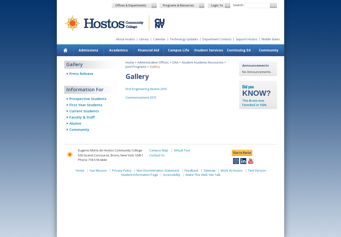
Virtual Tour (182, 150)
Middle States (271, 39)
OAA (175, 62)
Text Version (257, 170)
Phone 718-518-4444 (92, 160)
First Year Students (86, 105)
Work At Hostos (232, 170)
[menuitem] (65, 50)
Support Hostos (246, 39)
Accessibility (171, 175)
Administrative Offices (153, 62)
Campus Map (158, 150)
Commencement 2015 (141, 97)
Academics (118, 50)
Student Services (208, 50)
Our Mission (98, 170)
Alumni (75, 123)
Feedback (191, 170)
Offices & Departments (136, 5)
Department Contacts (216, 39)
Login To (220, 5)
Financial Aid (148, 50)
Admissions (88, 50)
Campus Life (178, 50)
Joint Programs (136, 66)
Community (268, 50)
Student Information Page (139, 175)
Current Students (84, 111)
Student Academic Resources (203, 62)
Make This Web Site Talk (203, 175)
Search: (238, 5)
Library (144, 39)
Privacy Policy (121, 170)
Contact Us (157, 155)
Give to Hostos (242, 152)
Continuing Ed (239, 50)
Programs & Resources (184, 5)
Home (130, 62)
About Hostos (125, 39)
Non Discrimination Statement (158, 170)
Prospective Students (88, 98)
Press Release (81, 73)
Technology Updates (184, 39)
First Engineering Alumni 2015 (146, 89)
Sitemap (209, 170)
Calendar (159, 39)
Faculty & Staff (82, 117)
